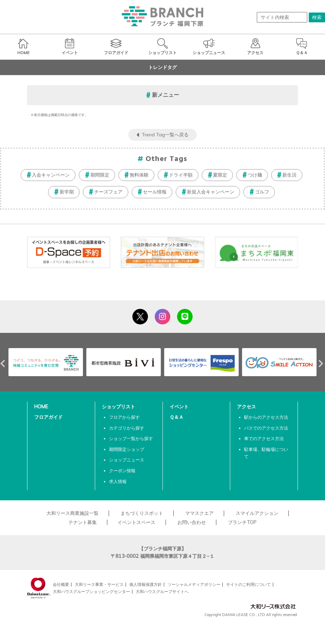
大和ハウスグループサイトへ (162, 591)
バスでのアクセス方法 (266, 428)
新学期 (67, 192)
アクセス (246, 407)
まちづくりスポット (142, 513)
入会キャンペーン (51, 175)
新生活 (289, 175)
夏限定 (220, 175)
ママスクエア (199, 513)
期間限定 (99, 175)
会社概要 (61, 584)
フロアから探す (124, 417)
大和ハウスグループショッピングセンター (91, 591)
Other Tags (167, 159)
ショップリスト (118, 407)
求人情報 (118, 481)
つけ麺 (255, 175)
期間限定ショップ (126, 449)
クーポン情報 (122, 470)
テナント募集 (82, 522)
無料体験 (139, 175)
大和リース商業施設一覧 (72, 513)
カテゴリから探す (126, 428)
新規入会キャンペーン (210, 192)
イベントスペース (136, 522)
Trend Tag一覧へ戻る (165, 135)
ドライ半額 (181, 175)
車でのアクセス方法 (264, 438)
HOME (41, 407)
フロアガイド (48, 417)
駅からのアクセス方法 (266, 417)
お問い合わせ (191, 522)
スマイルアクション (257, 513)
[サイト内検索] (282, 17)
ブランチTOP (242, 522)
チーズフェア (108, 192)
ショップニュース (126, 459)
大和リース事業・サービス (99, 584)
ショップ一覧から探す (131, 438)
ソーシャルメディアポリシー (194, 584)
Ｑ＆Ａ (176, 417)
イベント (179, 407)
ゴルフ (262, 192)
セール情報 (155, 192)
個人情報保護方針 (145, 584)
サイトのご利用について (248, 584)
